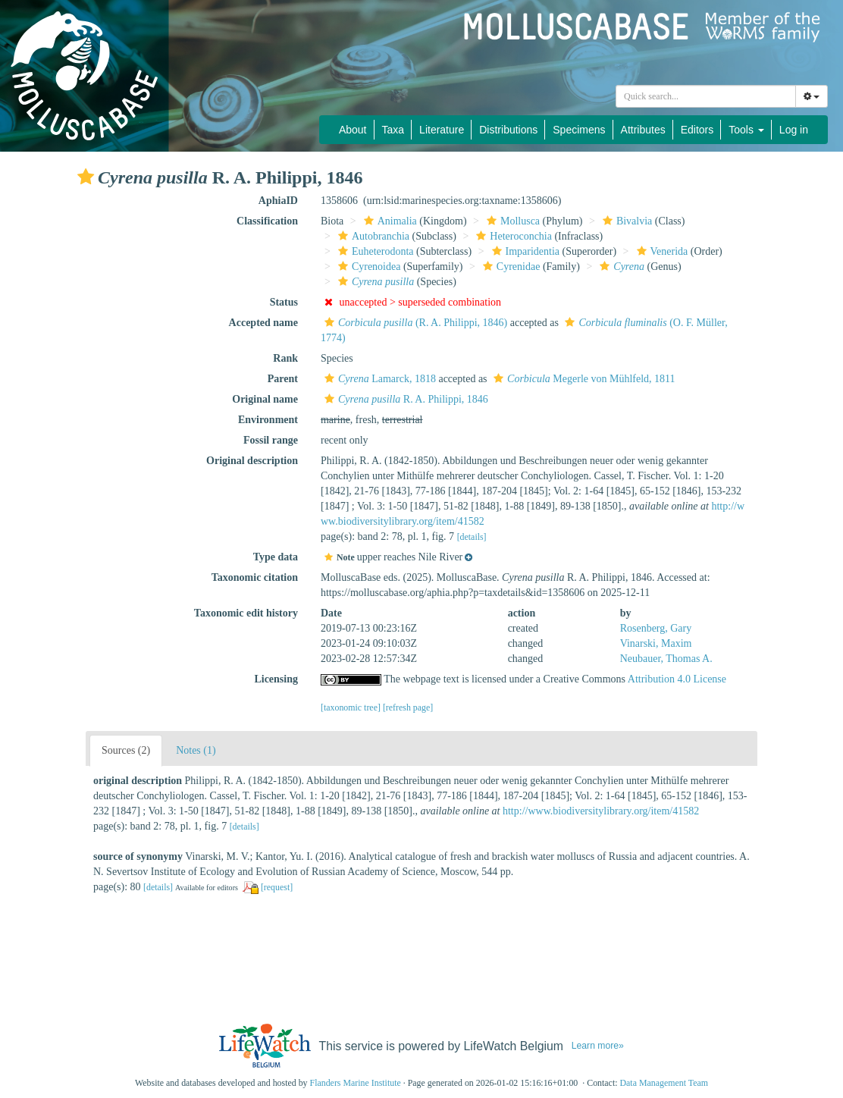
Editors (697, 130)
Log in (793, 130)
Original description (252, 460)
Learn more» (598, 1045)
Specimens (579, 130)
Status (284, 302)
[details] (472, 537)
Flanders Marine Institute (355, 1083)
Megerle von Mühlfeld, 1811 (582, 378)
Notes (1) (196, 750)
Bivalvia (625, 221)
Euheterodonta (374, 251)
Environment (268, 419)
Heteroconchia (512, 236)
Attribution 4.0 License (677, 679)
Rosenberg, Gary (656, 628)
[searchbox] (705, 96)
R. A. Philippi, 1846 (404, 399)
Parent (283, 378)
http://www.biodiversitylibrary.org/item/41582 (601, 811)
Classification (267, 221)
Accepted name (263, 322)
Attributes (643, 130)
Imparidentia (524, 251)
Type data (275, 557)
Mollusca (511, 221)
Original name (265, 399)
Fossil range (270, 440)
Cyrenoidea (367, 266)
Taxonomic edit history (246, 613)
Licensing (276, 679)
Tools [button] (746, 130)
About (353, 130)
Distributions (508, 130)
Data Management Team (663, 1083)
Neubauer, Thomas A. (666, 658)
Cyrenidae (510, 266)
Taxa (393, 130)
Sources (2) (126, 750)
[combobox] (706, 96)
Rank (285, 358)
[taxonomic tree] (351, 707)
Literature (441, 130)
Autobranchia (371, 236)
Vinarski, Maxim (656, 643)
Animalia (388, 221)
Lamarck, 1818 (378, 378)
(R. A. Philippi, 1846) (414, 322)
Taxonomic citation (255, 577)
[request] (277, 887)
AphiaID (278, 200)
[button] (86, 177)
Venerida (660, 251)
